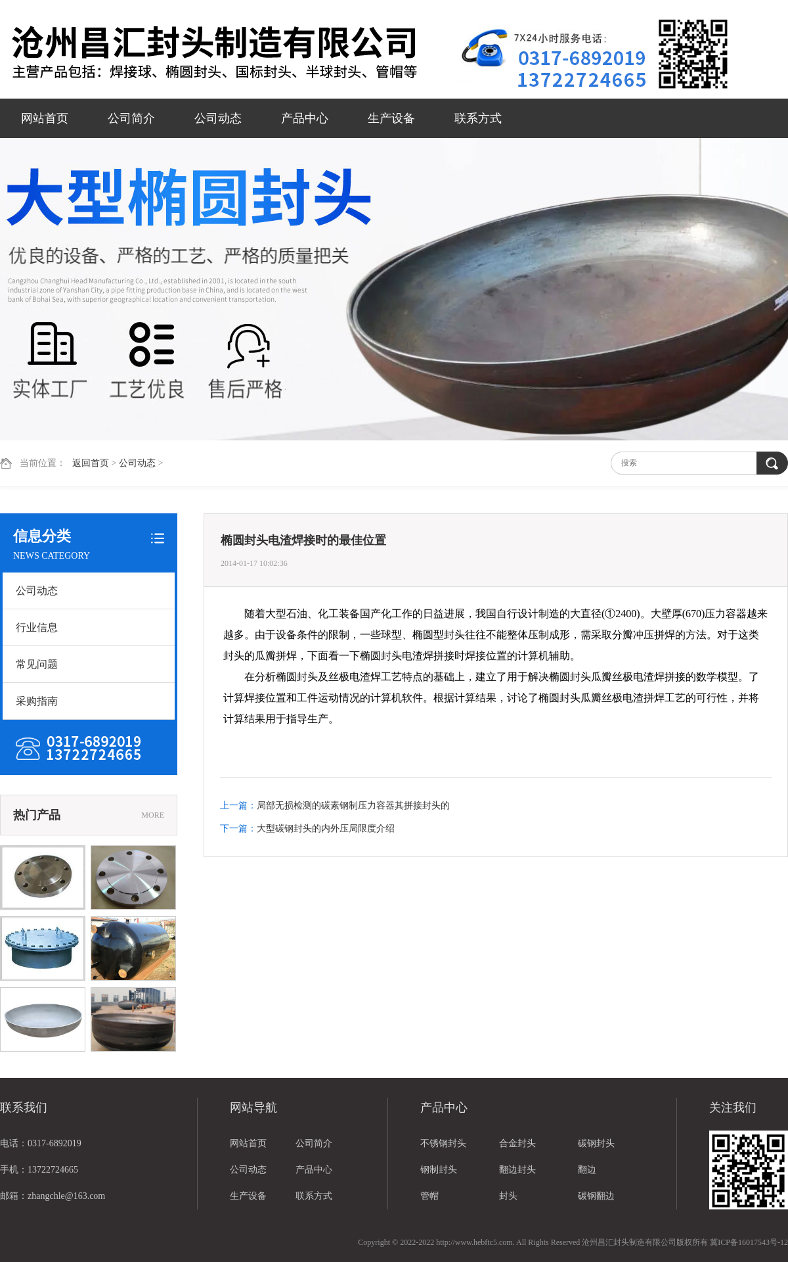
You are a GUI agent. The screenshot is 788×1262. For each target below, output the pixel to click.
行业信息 (37, 627)
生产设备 (391, 118)
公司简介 (131, 118)
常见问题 (37, 664)
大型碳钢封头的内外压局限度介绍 (326, 828)
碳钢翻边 (596, 1196)
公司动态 (218, 118)
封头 (508, 1196)
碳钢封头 (596, 1143)
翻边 (587, 1170)
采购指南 (37, 701)
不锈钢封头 (443, 1143)
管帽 (429, 1196)
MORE (152, 815)
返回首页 (90, 463)
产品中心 (304, 118)
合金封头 (517, 1143)
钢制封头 (438, 1170)
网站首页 (44, 118)
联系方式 (478, 118)
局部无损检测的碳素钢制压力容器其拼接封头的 (353, 805)
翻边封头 (517, 1170)
